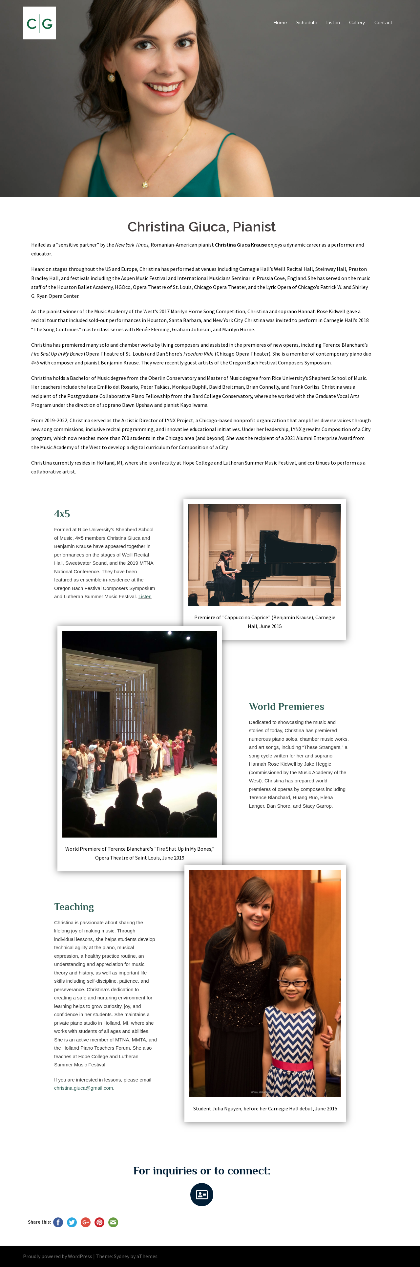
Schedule (306, 22)
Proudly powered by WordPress (57, 1256)
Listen (333, 22)
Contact (383, 22)
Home (280, 22)
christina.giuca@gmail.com (83, 1088)
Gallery (357, 22)
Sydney (121, 1256)
